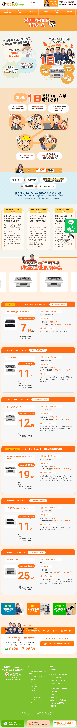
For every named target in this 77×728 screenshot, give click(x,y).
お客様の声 (53, 697)
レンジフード (35, 691)
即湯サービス (54, 666)
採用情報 (53, 706)
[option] (54, 282)
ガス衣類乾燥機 (36, 697)
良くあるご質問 (55, 683)
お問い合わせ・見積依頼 (58, 700)
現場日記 (53, 694)
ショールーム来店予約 (57, 703)
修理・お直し (35, 702)
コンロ (33, 688)
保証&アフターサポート (57, 680)
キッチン (33, 693)
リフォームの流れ (56, 677)
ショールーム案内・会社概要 (58, 688)
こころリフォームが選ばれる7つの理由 (37, 672)
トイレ (33, 679)
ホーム (30, 666)
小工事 (33, 700)
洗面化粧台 (34, 686)
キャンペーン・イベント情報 (58, 674)
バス (32, 695)
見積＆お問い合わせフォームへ (58, 644)
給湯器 (33, 682)
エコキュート (35, 684)
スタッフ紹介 (54, 691)
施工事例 (53, 669)
